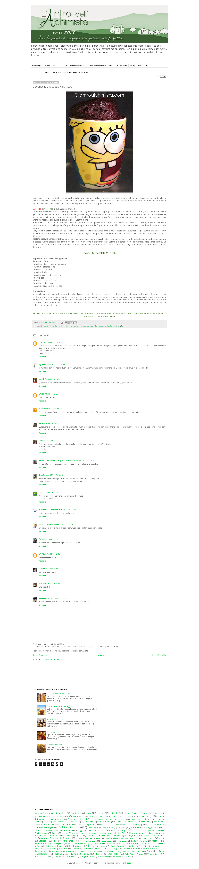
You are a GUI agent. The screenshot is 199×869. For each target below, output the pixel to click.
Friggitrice (82, 830)
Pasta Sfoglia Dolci (139, 841)
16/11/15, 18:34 (53, 342)
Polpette (118, 843)
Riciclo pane (154, 846)
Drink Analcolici (107, 828)
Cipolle (160, 816)
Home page (36, 65)
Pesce (70, 843)
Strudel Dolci (95, 851)
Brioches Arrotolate (55, 744)
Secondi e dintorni (150, 848)
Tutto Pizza (129, 854)
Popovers (51, 732)
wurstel (126, 856)
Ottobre (42, 840)
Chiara (41, 394)
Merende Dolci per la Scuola (150, 835)
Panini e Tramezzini (88, 841)
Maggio (76, 835)
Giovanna (42, 539)
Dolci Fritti (89, 822)
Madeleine (66, 836)
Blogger (128, 863)
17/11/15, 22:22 (53, 568)
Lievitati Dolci (120, 833)
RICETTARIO (57, 65)
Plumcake (99, 843)
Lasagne (108, 833)
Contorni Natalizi (56, 819)
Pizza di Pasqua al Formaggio (59, 706)
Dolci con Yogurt (46, 827)
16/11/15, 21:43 (58, 408)
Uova (141, 854)
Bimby (101, 813)
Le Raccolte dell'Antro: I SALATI (101, 65)
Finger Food (152, 827)
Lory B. (42, 492)
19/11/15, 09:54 (59, 598)
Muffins (98, 838)
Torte (150, 851)
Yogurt (56, 857)
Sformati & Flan (57, 851)
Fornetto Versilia (67, 830)
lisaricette (43, 568)
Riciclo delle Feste (136, 846)
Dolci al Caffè (158, 822)
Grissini (55, 833)
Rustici (64, 848)
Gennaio (110, 830)
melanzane (104, 856)
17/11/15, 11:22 (69, 509)
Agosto (38, 813)
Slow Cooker (71, 851)
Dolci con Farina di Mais (109, 824)
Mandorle (91, 835)
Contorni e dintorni (77, 819)
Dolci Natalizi (104, 821)
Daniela (42, 440)
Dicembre (59, 821)
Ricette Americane (113, 326)
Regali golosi (74, 846)
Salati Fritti (76, 849)
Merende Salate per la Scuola (54, 838)
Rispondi (42, 356)
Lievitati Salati (137, 832)
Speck (83, 851)
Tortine (124, 326)
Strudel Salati (108, 851)
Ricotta (37, 848)
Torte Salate (60, 853)
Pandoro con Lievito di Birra (58, 693)
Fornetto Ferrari (52, 830)
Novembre (102, 326)
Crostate (121, 819)
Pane (55, 840)
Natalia (42, 423)
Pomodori (132, 843)
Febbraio (135, 827)
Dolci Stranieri (143, 822)
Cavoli (90, 816)
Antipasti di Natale (54, 813)
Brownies (156, 813)
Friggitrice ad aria (96, 830)
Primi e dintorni (54, 846)
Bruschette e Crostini (43, 816)
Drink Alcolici (93, 828)
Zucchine (74, 856)
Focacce (38, 830)
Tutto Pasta (112, 853)
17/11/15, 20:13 (53, 554)
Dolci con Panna (156, 824)
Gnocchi (137, 830)
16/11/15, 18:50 (58, 364)
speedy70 (43, 379)
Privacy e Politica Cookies (139, 65)
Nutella (161, 838)
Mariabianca (44, 583)
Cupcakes (47, 822)
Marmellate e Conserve (110, 835)
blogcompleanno (89, 856)
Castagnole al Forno (55, 719)
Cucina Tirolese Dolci (138, 819)
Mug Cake (93, 326)
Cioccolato (45, 326)
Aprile (89, 813)
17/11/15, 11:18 (51, 492)
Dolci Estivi (74, 821)
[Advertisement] (94, 670)
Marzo (127, 835)
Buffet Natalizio (74, 816)
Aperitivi (75, 813)
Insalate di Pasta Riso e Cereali (91, 833)
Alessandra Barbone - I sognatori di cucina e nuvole (60, 460)
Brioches (144, 813)
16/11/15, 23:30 (51, 423)
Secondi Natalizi (130, 849)
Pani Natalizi (69, 840)
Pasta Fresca (106, 841)
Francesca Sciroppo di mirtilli (50, 509)
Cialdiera (101, 816)
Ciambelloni (112, 816)
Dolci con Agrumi (85, 824)
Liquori (152, 833)
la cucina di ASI (45, 408)
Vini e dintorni (42, 856)
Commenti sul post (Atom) (51, 659)
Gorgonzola (149, 830)
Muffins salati (111, 838)
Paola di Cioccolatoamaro (49, 524)
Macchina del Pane (48, 835)
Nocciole (133, 838)
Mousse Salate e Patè (84, 838)
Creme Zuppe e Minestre (102, 819)
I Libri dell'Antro (121, 65)
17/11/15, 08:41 (88, 460)
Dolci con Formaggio (133, 824)
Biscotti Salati (130, 813)
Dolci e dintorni (74, 326)
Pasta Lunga (121, 841)
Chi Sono (47, 65)
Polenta (110, 843)
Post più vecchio (159, 655)
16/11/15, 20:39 (51, 394)
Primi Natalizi (148, 843)
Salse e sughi (112, 848)
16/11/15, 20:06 (53, 379)
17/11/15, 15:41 (67, 524)
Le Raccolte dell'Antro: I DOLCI (76, 65)
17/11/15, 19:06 (53, 539)
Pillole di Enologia (83, 843)
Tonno (140, 851)
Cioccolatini (126, 816)
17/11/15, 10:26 (56, 475)
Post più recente (40, 655)
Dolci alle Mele (67, 824)
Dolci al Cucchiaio (61, 326)
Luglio (161, 832)
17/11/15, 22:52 (55, 583)
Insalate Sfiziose (68, 833)
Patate (48, 843)
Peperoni (59, 843)
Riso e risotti (50, 848)
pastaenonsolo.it (45, 598)
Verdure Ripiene (153, 854)
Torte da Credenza (80, 853)
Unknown (42, 342)
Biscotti (114, 813)
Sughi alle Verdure (125, 851)
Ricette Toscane (117, 846)
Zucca (63, 856)
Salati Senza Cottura (91, 848)
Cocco (51, 326)
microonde (85, 326)
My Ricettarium (45, 364)
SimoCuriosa (44, 475)
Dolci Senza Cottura (125, 822)
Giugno (123, 830)
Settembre (40, 851)
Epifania (121, 827)
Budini (59, 816)
